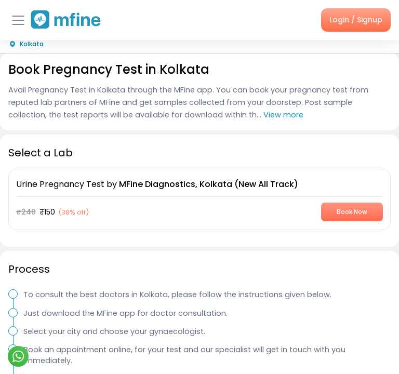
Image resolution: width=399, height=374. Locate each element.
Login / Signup (355, 20)
